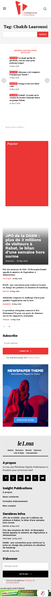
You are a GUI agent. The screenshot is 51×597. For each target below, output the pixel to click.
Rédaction (9, 261)
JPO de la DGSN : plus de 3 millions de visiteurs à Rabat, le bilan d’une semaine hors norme (25, 246)
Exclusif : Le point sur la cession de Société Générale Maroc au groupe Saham (25, 97)
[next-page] (8, 327)
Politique (7, 279)
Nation (6, 291)
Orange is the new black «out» (24, 84)
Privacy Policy (33, 358)
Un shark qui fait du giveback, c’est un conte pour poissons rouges (22, 60)
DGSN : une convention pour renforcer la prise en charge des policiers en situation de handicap (25, 286)
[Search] (42, 34)
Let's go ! (25, 574)
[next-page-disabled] (47, 80)
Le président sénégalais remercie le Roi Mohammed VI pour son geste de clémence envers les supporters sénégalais (23, 313)
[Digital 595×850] (26, 203)
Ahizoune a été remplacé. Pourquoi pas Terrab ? (25, 73)
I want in (25, 351)
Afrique (6, 320)
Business (7, 304)
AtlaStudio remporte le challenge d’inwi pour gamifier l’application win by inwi (23, 299)
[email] (25, 343)
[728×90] (25, 595)
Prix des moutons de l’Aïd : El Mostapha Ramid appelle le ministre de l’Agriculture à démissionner (24, 272)
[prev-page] (3, 80)
